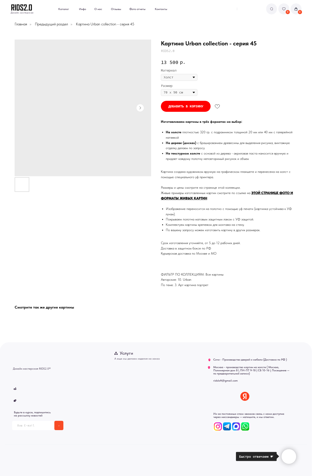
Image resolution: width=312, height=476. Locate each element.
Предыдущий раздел (51, 24)
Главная (21, 24)
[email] (33, 425)
